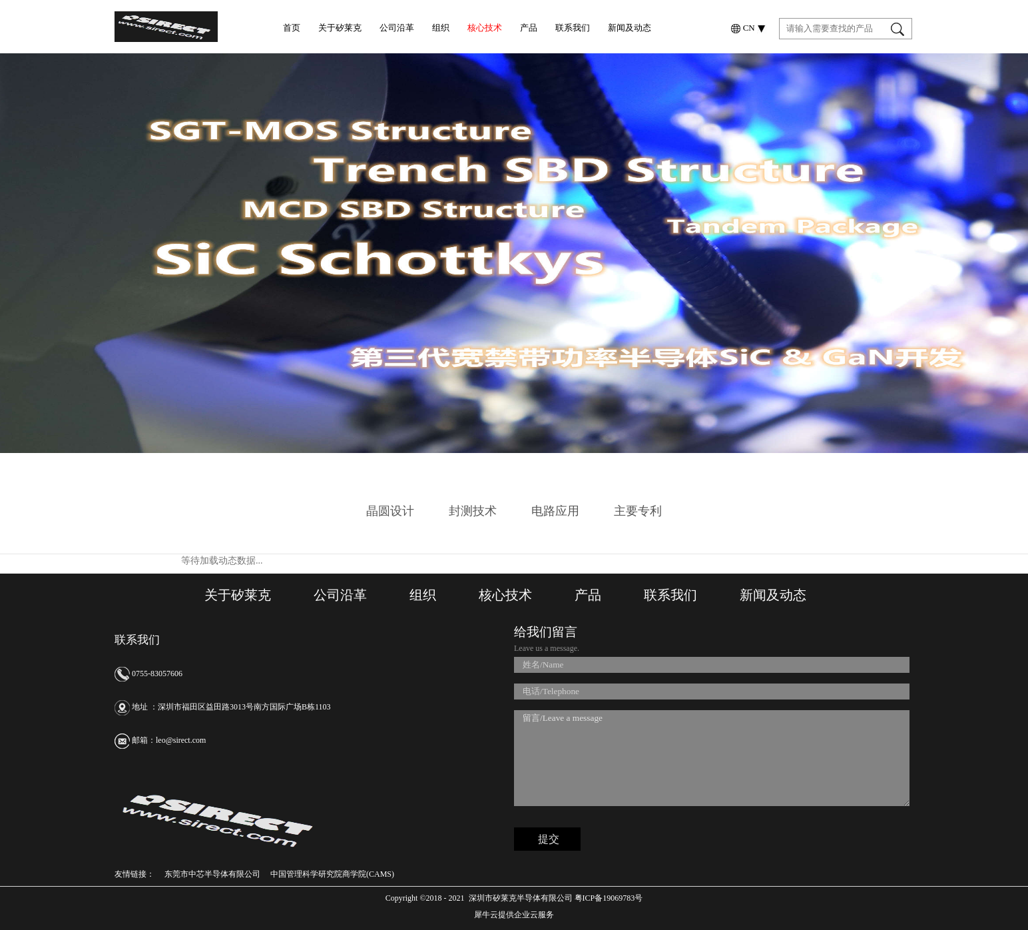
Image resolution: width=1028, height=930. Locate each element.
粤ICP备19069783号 (608, 898)
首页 (291, 28)
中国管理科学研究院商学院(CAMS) (332, 874)
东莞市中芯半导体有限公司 (212, 874)
